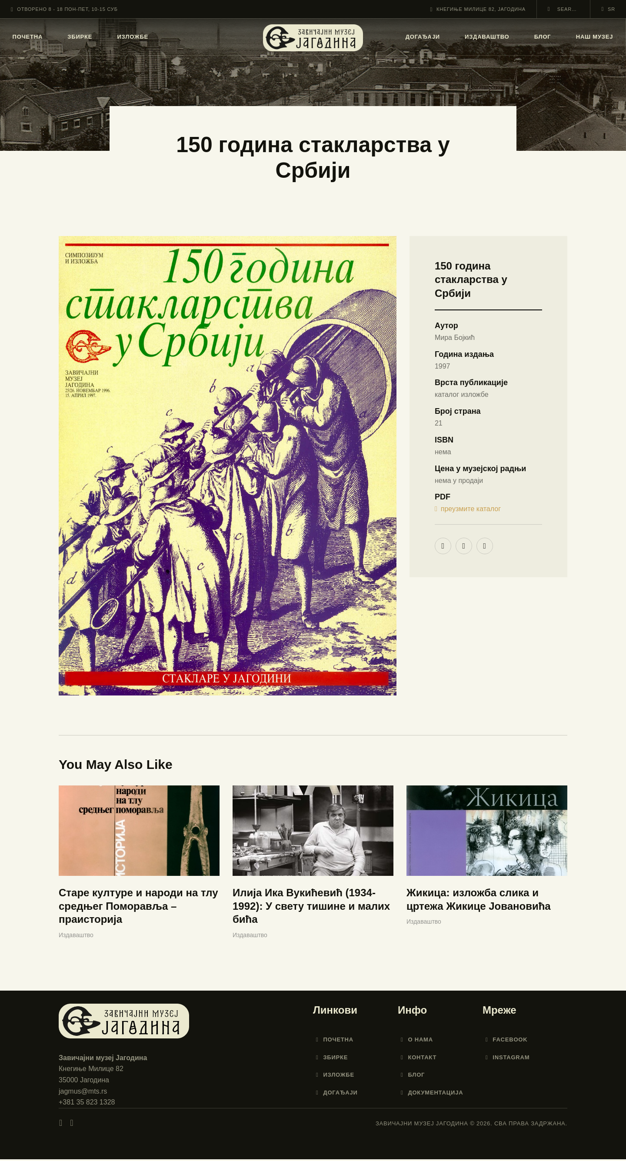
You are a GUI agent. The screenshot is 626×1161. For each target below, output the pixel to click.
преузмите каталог (468, 509)
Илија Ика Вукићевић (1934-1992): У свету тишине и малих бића (311, 908)
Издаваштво (76, 936)
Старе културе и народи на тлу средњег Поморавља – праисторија (138, 908)
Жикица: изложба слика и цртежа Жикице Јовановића (478, 901)
